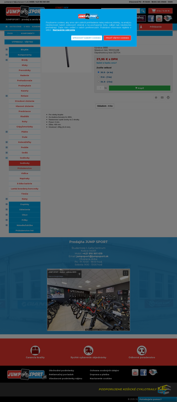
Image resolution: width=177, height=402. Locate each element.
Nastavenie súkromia (64, 30)
